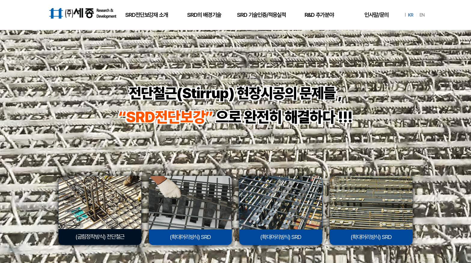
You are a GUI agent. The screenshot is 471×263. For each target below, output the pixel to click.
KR (410, 15)
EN (422, 15)
